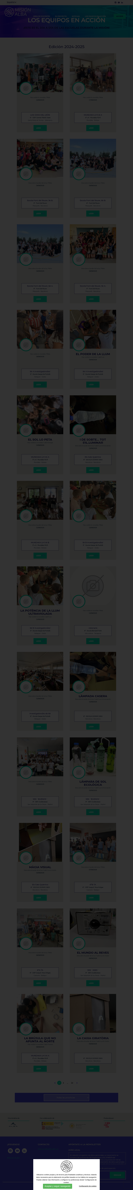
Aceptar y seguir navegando (57, 1186)
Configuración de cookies (88, 1186)
